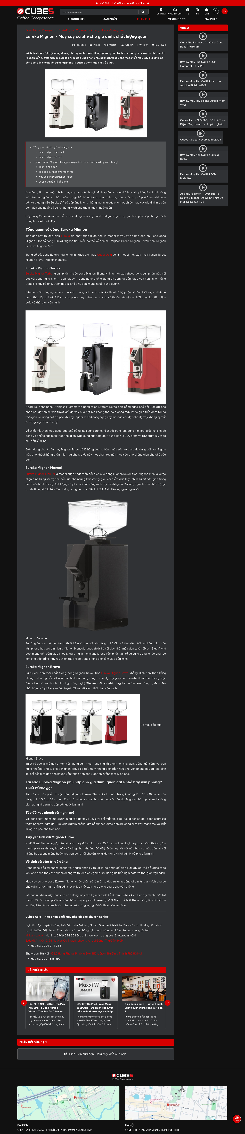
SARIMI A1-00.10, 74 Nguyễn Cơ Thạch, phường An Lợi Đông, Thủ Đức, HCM (75, 940)
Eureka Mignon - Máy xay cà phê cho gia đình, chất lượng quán (91, 30)
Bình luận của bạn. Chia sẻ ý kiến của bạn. (95, 1054)
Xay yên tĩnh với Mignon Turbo (56, 176)
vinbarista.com (35, 935)
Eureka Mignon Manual (51, 152)
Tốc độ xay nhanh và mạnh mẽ (56, 172)
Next (167, 1003)
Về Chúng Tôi (177, 19)
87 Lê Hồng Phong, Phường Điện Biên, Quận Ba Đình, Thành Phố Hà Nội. (96, 953)
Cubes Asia (31, 30)
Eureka (65, 236)
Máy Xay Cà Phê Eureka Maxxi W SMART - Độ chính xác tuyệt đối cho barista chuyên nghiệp (95, 1008)
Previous (24, 1003)
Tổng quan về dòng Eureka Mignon (52, 147)
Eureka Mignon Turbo (39, 273)
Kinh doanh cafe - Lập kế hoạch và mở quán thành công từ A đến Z (144, 1008)
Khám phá (47, 30)
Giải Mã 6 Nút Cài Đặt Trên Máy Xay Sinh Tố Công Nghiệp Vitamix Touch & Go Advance (46, 1008)
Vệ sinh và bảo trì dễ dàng (53, 181)
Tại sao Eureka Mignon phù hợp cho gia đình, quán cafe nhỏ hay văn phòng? (75, 162)
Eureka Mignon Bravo (50, 157)
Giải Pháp (211, 19)
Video (184, 28)
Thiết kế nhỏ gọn (48, 167)
